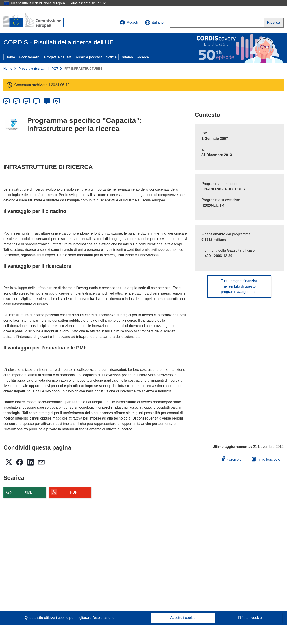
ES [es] (26, 100)
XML (28, 492)
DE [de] (7, 100)
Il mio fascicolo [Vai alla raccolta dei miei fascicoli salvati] (266, 459)
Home (10, 57)
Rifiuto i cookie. (250, 618)
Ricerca (143, 57)
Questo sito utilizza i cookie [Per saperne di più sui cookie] (47, 618)
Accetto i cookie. (183, 618)
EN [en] (17, 100)
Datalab (126, 57)
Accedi (129, 22)
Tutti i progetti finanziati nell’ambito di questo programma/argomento (239, 286)
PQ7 (55, 68)
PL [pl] (56, 100)
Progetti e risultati (58, 57)
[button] (154, 22)
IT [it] (46, 100)
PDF (73, 492)
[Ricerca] (274, 23)
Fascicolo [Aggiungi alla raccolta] (232, 458)
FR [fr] (36, 100)
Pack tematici (29, 57)
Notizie (111, 57)
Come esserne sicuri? (87, 3)
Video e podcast (89, 57)
